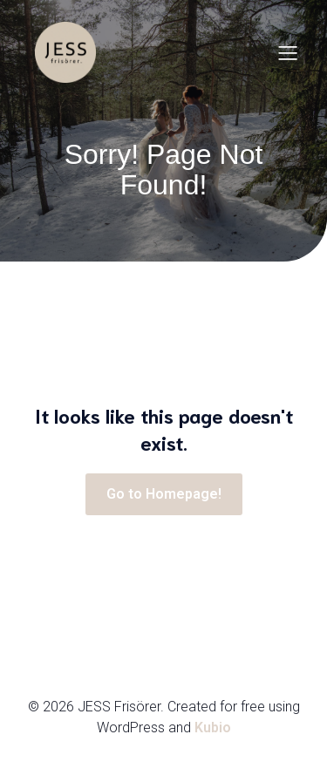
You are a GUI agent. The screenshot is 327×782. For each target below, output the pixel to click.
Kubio (212, 727)
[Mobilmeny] (288, 52)
